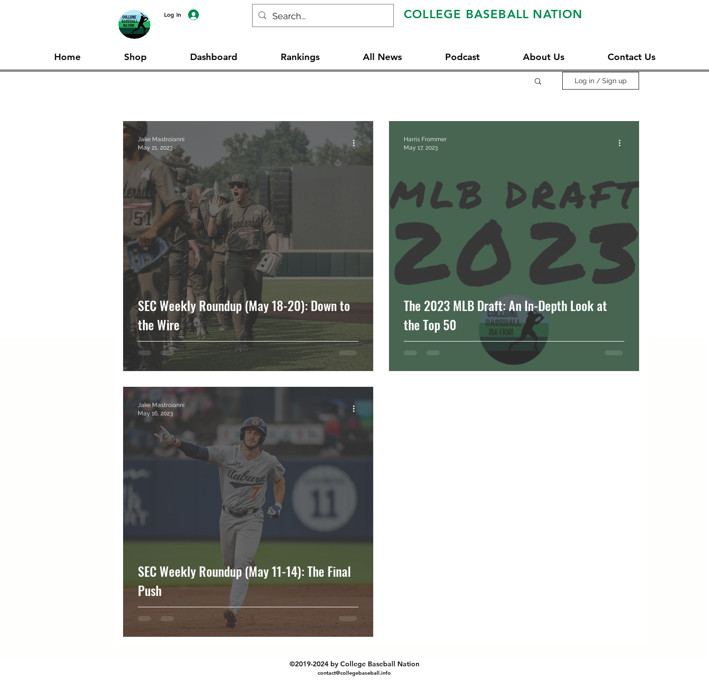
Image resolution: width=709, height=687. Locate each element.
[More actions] (357, 143)
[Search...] (322, 16)
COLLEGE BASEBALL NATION (493, 14)
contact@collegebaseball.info (354, 672)
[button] (538, 82)
